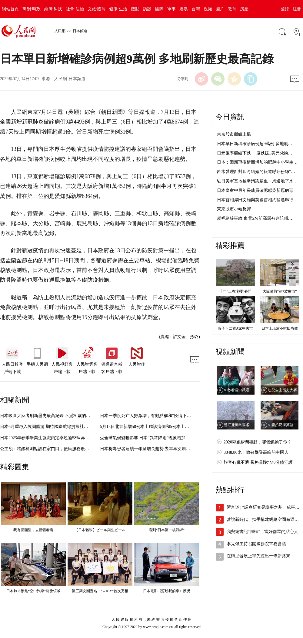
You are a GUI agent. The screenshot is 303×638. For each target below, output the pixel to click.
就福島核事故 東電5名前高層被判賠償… (254, 218)
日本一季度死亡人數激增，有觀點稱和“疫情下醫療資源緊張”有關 (161, 415)
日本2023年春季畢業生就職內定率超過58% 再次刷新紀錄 (53, 438)
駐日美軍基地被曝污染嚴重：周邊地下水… (257, 181)
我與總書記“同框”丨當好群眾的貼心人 (262, 531)
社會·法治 (75, 9)
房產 (244, 9)
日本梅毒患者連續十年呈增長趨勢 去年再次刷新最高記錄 (153, 448)
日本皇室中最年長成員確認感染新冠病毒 (255, 190)
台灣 (195, 9)
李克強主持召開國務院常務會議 (256, 543)
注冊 (297, 9)
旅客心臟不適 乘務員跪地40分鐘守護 (258, 462)
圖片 (220, 9)
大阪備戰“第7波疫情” (280, 291)
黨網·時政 (31, 9)
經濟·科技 (53, 9)
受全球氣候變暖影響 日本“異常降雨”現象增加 (142, 438)
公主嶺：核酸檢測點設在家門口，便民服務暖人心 (46, 448)
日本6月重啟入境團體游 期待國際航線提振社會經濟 (48, 426)
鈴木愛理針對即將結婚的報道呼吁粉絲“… (256, 171)
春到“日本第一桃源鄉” (167, 530)
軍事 (171, 9)
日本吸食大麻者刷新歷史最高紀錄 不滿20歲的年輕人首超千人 (58, 415)
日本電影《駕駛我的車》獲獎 (166, 591)
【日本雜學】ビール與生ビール (100, 530)
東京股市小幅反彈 (234, 209)
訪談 (147, 9)
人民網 (60, 31)
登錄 (285, 9)
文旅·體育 (97, 9)
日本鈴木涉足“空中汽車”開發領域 (33, 591)
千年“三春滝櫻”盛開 (235, 291)
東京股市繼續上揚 (234, 134)
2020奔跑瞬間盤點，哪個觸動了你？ (257, 442)
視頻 (208, 9)
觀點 (135, 9)
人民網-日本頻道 (69, 78)
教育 (232, 9)
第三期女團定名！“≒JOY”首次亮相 (100, 591)
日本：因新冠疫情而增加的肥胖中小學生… (257, 162)
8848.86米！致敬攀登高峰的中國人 (256, 452)
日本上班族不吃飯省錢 (279, 328)
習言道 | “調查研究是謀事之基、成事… (263, 507)
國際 (159, 9)
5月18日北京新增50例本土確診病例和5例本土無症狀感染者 (155, 426)
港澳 (183, 9)
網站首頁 (10, 9)
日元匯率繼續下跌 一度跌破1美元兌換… (254, 153)
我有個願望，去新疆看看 (33, 530)
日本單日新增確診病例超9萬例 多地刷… (254, 143)
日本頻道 (80, 31)
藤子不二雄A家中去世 (235, 328)
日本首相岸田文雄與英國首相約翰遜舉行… (257, 200)
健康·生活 (118, 9)
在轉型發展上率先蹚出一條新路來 (258, 556)
